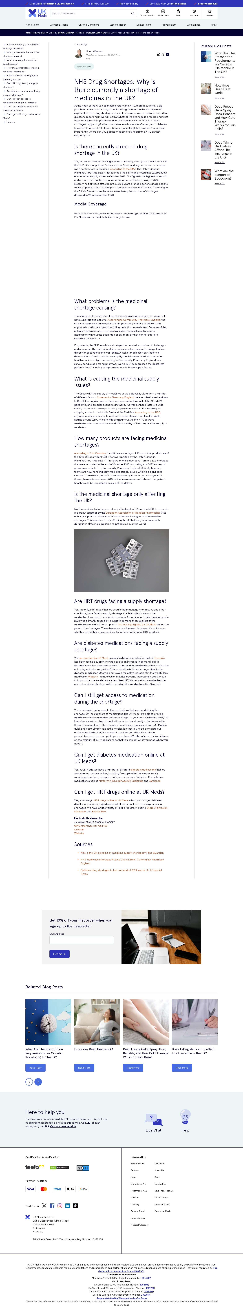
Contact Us (160, 1184)
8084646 (144, 1284)
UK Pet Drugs (161, 1197)
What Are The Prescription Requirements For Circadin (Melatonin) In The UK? (44, 1053)
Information (138, 1157)
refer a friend (178, 3)
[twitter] (163, 54)
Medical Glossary (139, 1225)
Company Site (162, 1204)
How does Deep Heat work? (93, 1049)
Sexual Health (144, 24)
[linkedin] (167, 54)
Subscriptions (138, 1218)
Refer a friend (138, 1211)
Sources (11, 121)
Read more (219, 77)
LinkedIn (79, 829)
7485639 (148, 1291)
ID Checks (160, 1163)
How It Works (137, 1163)
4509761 (150, 1288)
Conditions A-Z (138, 1184)
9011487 (146, 1277)
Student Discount (163, 1190)
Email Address (56, 933)
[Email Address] (81, 940)
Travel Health (169, 24)
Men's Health (32, 24)
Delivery (135, 1204)
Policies (134, 1197)
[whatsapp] (158, 54)
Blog (157, 1177)
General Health (118, 24)
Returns (135, 1170)
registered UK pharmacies (59, 3)
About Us (159, 1170)
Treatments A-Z (139, 1190)
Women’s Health (59, 24)
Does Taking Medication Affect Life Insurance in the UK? (193, 1051)
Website (79, 833)
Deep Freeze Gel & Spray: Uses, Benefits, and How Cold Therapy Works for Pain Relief (145, 1053)
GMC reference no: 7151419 (90, 825)
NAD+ (214, 24)
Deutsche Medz (163, 1211)
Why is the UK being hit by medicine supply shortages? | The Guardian (122, 852)
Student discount (208, 3)
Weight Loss (193, 24)
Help (133, 1177)
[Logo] (37, 13)
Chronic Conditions (88, 24)
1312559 (145, 1294)
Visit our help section (63, 1126)
